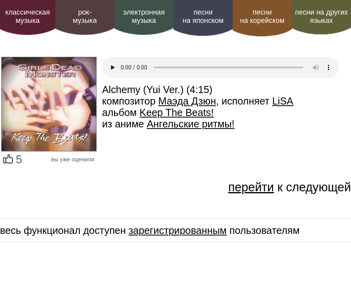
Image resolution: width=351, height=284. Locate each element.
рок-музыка (85, 16)
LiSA (282, 100)
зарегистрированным (178, 230)
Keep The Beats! (177, 112)
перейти (251, 187)
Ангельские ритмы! (190, 123)
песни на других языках (321, 16)
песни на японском (203, 16)
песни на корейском (262, 16)
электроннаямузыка (143, 16)
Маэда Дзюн (187, 100)
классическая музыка (27, 16)
